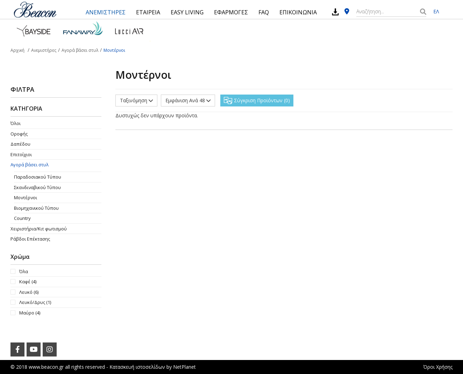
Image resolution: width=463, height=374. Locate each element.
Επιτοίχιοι (21, 154)
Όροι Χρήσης (438, 366)
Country (22, 218)
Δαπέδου (20, 144)
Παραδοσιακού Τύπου (37, 177)
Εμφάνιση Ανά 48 (188, 100)
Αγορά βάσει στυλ (29, 164)
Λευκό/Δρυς (35, 302)
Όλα (23, 271)
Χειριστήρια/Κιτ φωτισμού (38, 229)
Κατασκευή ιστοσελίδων (137, 366)
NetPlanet (184, 366)
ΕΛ (436, 11)
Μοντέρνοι (25, 197)
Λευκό (28, 292)
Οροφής (19, 134)
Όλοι (15, 123)
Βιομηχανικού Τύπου (36, 208)
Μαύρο (29, 313)
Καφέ (27, 281)
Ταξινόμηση (136, 100)
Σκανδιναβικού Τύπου (37, 187)
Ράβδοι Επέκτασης (30, 239)
